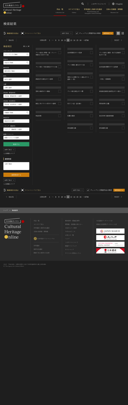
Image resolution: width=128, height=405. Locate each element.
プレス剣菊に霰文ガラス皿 (76, 105)
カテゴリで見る (74, 11)
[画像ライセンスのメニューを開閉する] (16, 137)
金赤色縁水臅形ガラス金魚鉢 (108, 114)
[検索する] (27, 54)
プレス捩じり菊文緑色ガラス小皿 (46, 112)
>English (117, 4)
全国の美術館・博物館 (114, 11)
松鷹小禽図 (71, 286)
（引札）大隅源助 (105, 142)
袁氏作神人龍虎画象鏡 (106, 252)
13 (71, 40)
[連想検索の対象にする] (59, 75)
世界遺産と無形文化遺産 (93, 11)
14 (74, 40)
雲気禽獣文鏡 (103, 279)
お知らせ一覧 (69, 361)
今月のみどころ (70, 357)
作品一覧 (60, 11)
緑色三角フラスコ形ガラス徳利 (46, 227)
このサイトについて (98, 4)
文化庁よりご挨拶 (71, 354)
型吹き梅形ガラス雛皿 (43, 185)
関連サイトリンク (71, 372)
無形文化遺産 (38, 375)
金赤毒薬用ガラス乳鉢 (74, 69)
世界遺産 (36, 371)
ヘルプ (67, 364)
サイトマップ (69, 375)
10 (62, 40)
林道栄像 (39, 299)
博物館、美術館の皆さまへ (73, 350)
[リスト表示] (122, 33)
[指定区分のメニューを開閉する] (16, 121)
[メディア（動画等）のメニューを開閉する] (16, 129)
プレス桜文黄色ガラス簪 (75, 178)
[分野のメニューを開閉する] (16, 87)
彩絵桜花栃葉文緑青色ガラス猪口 (110, 177)
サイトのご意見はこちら (73, 379)
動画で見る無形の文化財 (42, 378)
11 (65, 40)
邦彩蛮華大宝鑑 (104, 225)
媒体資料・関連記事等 (72, 346)
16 (80, 40)
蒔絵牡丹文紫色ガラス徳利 (44, 150)
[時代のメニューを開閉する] (16, 79)
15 (77, 40)
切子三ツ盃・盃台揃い (74, 216)
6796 (86, 40)
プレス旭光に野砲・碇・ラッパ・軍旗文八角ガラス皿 (46, 76)
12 (68, 40)
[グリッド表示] (118, 33)
